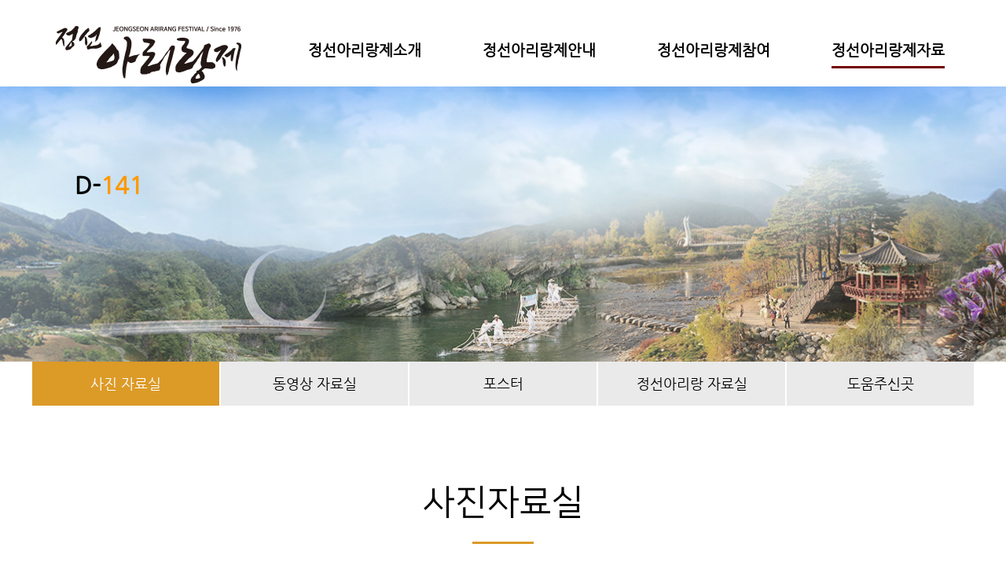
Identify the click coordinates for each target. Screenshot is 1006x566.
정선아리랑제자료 (888, 50)
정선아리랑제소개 (364, 50)
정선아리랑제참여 (713, 50)
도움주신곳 (880, 383)
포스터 (503, 383)
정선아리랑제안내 (539, 50)
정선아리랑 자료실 (692, 383)
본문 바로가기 (0, 0)
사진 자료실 (125, 383)
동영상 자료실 (315, 383)
